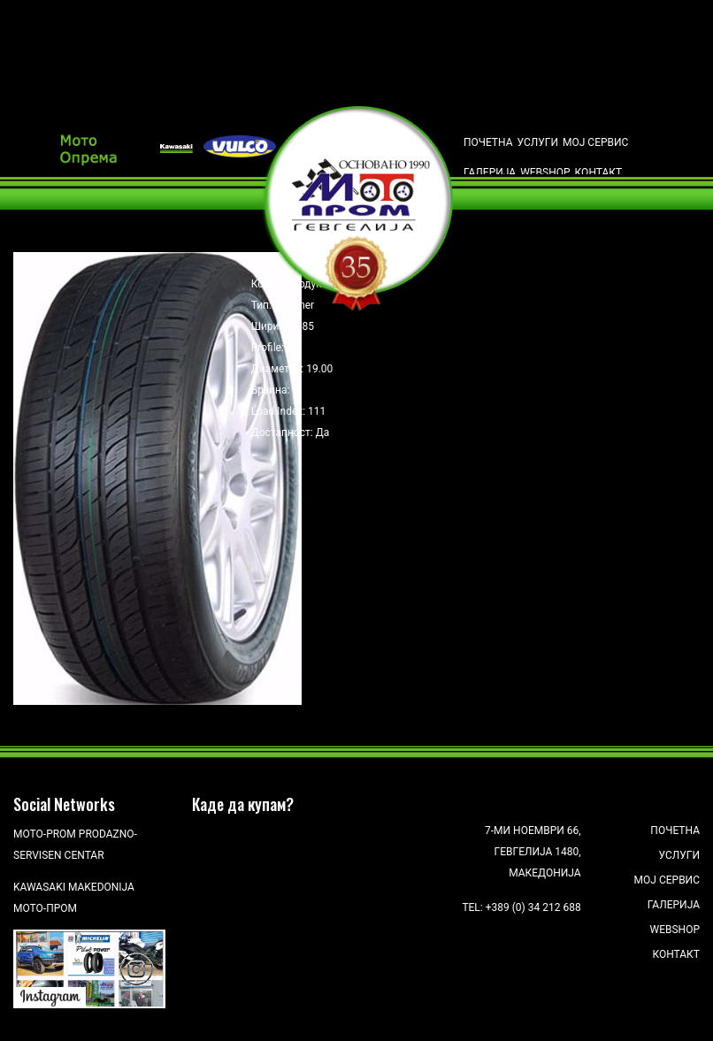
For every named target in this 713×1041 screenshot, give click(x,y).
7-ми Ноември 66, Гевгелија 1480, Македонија (533, 851)
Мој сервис (595, 142)
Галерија (490, 172)
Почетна (488, 142)
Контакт (599, 172)
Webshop (545, 172)
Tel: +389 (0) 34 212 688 (521, 907)
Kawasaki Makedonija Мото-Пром (73, 898)
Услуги (538, 142)
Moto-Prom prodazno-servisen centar (75, 844)
